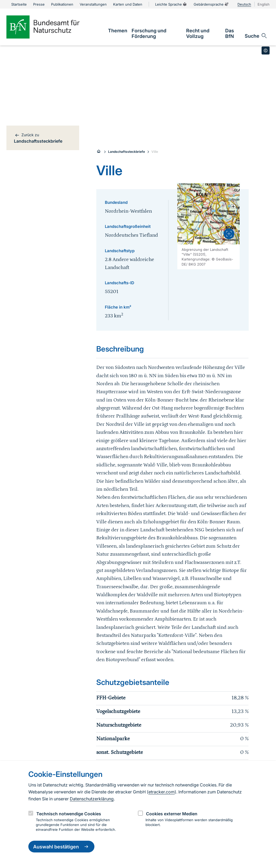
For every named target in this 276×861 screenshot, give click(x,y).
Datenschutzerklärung (92, 798)
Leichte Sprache (171, 4)
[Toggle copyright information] (265, 50)
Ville (154, 152)
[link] (117, 31)
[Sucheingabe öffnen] (256, 35)
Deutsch (244, 4)
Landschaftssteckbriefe (126, 152)
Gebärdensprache (211, 4)
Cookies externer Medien (171, 813)
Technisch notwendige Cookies (68, 813)
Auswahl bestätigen (61, 846)
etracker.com (161, 791)
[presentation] (229, 233)
